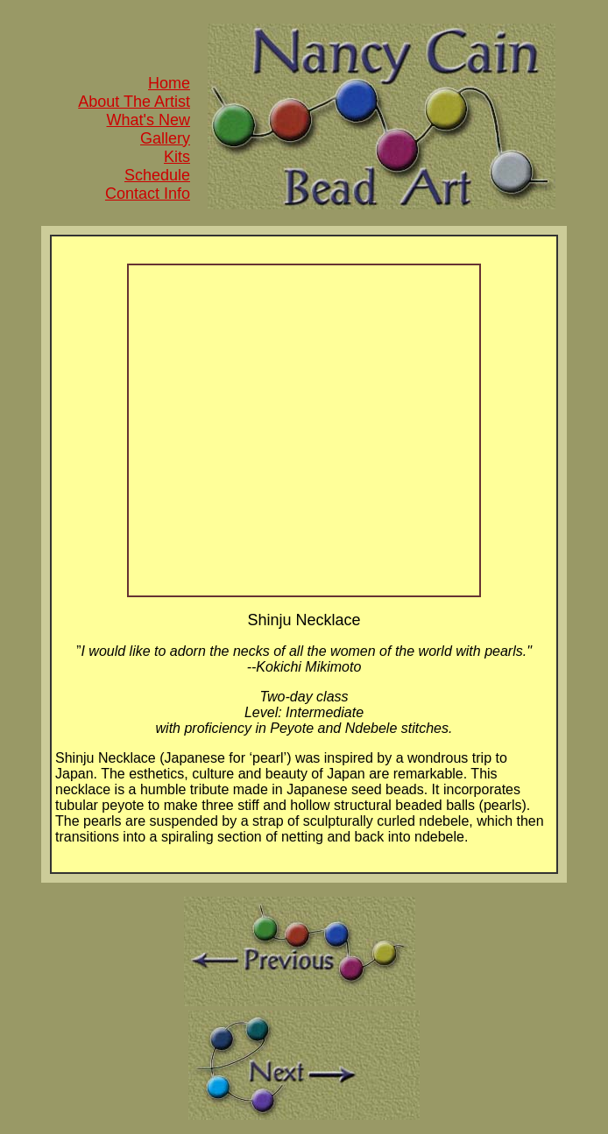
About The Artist (134, 101)
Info (174, 193)
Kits (177, 157)
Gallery (165, 138)
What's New (148, 120)
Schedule (157, 175)
